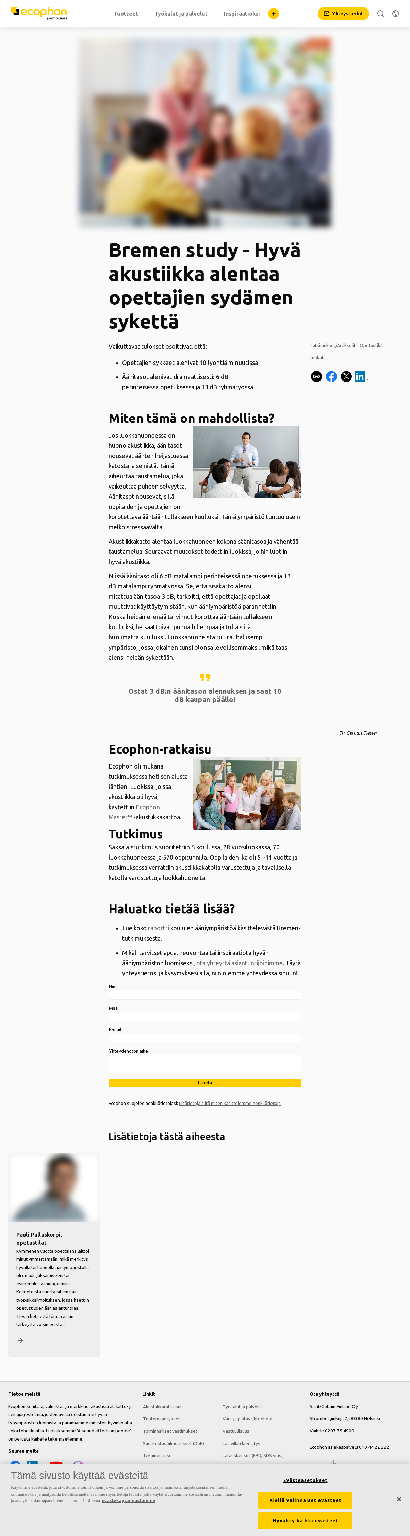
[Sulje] (399, 1499)
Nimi (113, 986)
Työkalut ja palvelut (242, 1406)
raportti (158, 927)
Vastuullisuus (235, 1430)
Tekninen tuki (155, 1455)
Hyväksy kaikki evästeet (305, 1521)
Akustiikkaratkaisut (161, 1406)
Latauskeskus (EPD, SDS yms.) (252, 1455)
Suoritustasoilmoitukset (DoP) (172, 1443)
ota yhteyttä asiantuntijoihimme (239, 962)
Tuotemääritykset (160, 1418)
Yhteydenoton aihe (128, 1050)
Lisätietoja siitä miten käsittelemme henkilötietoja (230, 1103)
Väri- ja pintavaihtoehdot (247, 1418)
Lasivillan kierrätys (241, 1443)
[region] (205, 1500)
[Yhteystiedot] (343, 13)
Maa (113, 1007)
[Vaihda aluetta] (395, 13)
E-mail (115, 1029)
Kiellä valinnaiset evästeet (305, 1500)
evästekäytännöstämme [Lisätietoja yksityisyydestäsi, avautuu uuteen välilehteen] (128, 1500)
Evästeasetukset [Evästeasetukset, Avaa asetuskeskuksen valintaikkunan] (305, 1480)
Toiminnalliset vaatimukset (169, 1430)
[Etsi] (380, 13)
